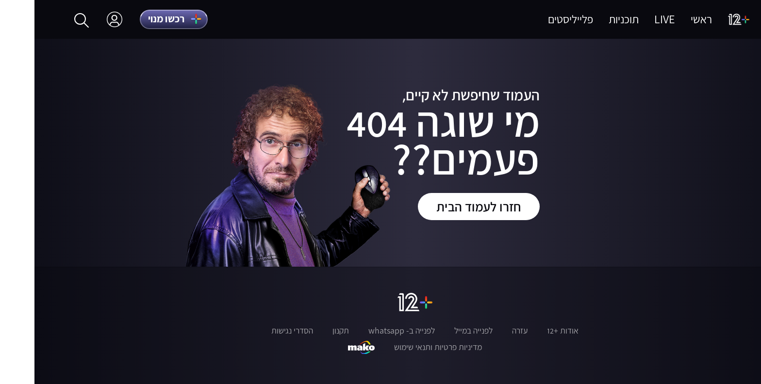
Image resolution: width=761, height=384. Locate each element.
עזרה (485, 330)
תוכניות (589, 19)
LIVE (630, 19)
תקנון (306, 330)
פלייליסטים (536, 19)
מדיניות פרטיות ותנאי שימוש (403, 347)
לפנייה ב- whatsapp (367, 330)
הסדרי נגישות (258, 330)
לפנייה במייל (439, 330)
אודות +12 (528, 330)
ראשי (667, 19)
